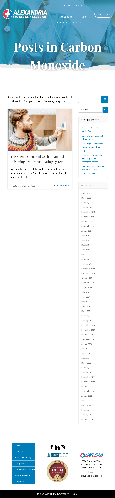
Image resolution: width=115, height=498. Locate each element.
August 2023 (87, 345)
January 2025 (87, 265)
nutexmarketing (19, 187)
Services (79, 11)
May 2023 (86, 359)
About (81, 5)
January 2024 (87, 321)
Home (67, 5)
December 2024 (88, 269)
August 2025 (87, 232)
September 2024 (89, 283)
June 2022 (86, 401)
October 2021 (87, 420)
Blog (83, 17)
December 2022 (88, 378)
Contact (62, 23)
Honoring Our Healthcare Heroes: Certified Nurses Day (92, 148)
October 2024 (87, 279)
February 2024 (88, 316)
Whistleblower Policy (24, 476)
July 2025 (86, 236)
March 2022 (86, 406)
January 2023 (87, 373)
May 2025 (86, 246)
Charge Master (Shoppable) (24, 470)
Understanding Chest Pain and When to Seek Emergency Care (93, 170)
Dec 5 (33, 187)
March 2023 (86, 364)
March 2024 (86, 312)
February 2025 (88, 260)
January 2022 (87, 415)
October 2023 (87, 335)
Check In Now (21, 452)
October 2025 (87, 222)
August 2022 (87, 396)
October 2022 (87, 387)
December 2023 (88, 326)
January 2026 (87, 208)
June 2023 (86, 354)
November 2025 (88, 217)
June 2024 (86, 298)
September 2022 (89, 392)
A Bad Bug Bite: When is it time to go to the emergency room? (93, 159)
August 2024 (87, 288)
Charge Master (22, 464)
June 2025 (86, 241)
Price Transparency (24, 458)
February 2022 (88, 411)
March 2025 (86, 255)
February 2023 (88, 368)
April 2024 (86, 307)
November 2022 (88, 382)
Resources (66, 17)
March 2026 (86, 199)
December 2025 (88, 213)
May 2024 (86, 302)
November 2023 (88, 331)
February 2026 (88, 203)
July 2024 (86, 293)
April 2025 (86, 250)
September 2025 (89, 227)
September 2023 (89, 340)
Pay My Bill (79, 23)
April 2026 (86, 194)
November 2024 (88, 274)
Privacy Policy (21, 482)
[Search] (104, 100)
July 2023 (86, 349)
